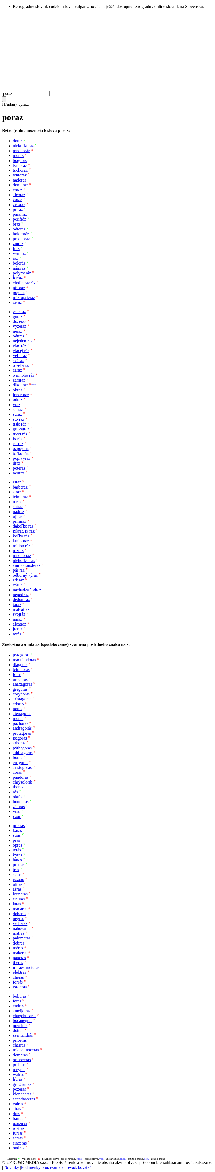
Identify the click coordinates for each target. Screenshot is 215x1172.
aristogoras (22, 767)
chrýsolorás (23, 782)
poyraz (19, 292)
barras (18, 1118)
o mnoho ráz (23, 375)
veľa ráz (20, 355)
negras (18, 918)
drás (16, 1113)
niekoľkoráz (23, 146)
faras (17, 1001)
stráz (17, 492)
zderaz (18, 580)
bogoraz (20, 160)
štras (17, 816)
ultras (17, 884)
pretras (19, 865)
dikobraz (20, 385)
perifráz (19, 219)
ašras (17, 889)
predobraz (21, 239)
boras (17, 758)
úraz (16, 463)
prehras (19, 1065)
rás (15, 792)
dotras (18, 1030)
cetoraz (19, 204)
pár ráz (19, 570)
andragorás (22, 728)
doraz (17, 141)
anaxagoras (22, 684)
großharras (22, 1084)
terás (17, 850)
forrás (18, 982)
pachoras (20, 723)
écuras (18, 879)
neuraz (18, 473)
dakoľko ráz (23, 526)
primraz (19, 521)
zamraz (19, 380)
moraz (18, 155)
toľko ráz (20, 453)
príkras (19, 825)
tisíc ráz (19, 424)
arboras (19, 743)
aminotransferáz (26, 565)
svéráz (18, 360)
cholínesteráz (24, 283)
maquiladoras (24, 660)
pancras (19, 957)
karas (17, 830)
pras (16, 840)
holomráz (21, 234)
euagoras (20, 762)
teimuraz (20, 497)
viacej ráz (21, 350)
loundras (20, 894)
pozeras (19, 1089)
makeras (20, 953)
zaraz (17, 370)
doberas (19, 913)
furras (18, 1133)
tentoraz (20, 175)
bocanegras (22, 1020)
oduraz (19, 336)
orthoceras (22, 1059)
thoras (18, 787)
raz (15, 258)
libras (17, 1079)
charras (19, 1045)
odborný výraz (25, 575)
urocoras (20, 679)
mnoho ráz (22, 555)
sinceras (20, 1143)
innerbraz (21, 394)
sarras (18, 1138)
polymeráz (22, 273)
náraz (17, 619)
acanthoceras (24, 1099)
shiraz (18, 506)
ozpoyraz (21, 448)
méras (18, 948)
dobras (18, 943)
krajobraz (21, 541)
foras (17, 674)
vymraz (19, 253)
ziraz (17, 482)
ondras (18, 1148)
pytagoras (21, 655)
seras (17, 874)
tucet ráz (20, 434)
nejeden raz (22, 341)
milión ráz (21, 546)
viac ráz (19, 346)
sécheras (20, 923)
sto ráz (18, 419)
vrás (16, 811)
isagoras (20, 738)
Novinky (11, 1167)
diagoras (20, 664)
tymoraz (20, 165)
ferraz (18, 278)
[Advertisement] (107, 50)
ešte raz (19, 311)
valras (18, 1104)
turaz (17, 502)
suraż (17, 414)
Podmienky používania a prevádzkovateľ (56, 1167)
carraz (18, 443)
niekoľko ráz (24, 560)
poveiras (20, 1025)
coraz (17, 190)
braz (16, 224)
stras (17, 835)
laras (17, 904)
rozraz (18, 550)
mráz (17, 634)
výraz (17, 585)
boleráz (19, 263)
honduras (21, 802)
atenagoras (22, 713)
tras (16, 869)
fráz (16, 248)
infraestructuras (26, 967)
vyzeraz (19, 326)
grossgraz (21, 429)
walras (18, 1074)
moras (18, 718)
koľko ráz (21, 536)
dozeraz (19, 321)
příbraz (19, 287)
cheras (18, 977)
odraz (17, 400)
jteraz (17, 629)
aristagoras (22, 699)
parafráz (20, 214)
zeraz (17, 302)
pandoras (20, 777)
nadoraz (20, 180)
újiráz (17, 516)
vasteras (20, 987)
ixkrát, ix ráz (24, 531)
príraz (18, 209)
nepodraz (21, 594)
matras (18, 933)
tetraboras (21, 669)
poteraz (19, 468)
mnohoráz (21, 150)
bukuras (20, 996)
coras (17, 772)
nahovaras (21, 928)
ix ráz (17, 438)
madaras (20, 909)
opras (17, 845)
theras (18, 962)
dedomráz (21, 599)
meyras (19, 1069)
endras (18, 1006)
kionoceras (22, 1094)
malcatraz (21, 609)
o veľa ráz (21, 365)
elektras (19, 972)
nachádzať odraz (27, 590)
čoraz (17, 199)
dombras (20, 1055)
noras (17, 708)
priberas (20, 1040)
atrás (17, 1109)
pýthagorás (22, 748)
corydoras (21, 694)
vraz (16, 404)
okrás (17, 797)
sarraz (18, 409)
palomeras (22, 938)
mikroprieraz (24, 297)
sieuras (19, 899)
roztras (19, 1128)
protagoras (22, 733)
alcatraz (19, 624)
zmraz (18, 243)
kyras (17, 855)
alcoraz (19, 194)
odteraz (19, 229)
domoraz (20, 185)
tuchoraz (20, 170)
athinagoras (23, 752)
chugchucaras (24, 1015)
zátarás (19, 806)
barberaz (20, 487)
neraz (17, 331)
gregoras (20, 689)
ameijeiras (22, 1011)
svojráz (19, 614)
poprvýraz (21, 458)
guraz (17, 316)
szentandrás (23, 1035)
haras (17, 860)
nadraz (18, 511)
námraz (19, 268)
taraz (17, 604)
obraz (17, 390)
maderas (20, 1123)
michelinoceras (26, 1050)
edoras (18, 704)
